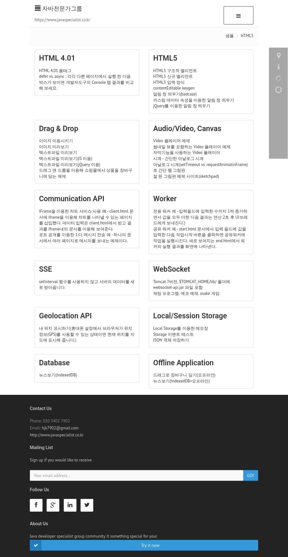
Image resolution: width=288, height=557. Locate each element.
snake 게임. (210, 293)
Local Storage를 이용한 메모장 (180, 328)
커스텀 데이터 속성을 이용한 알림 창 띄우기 (193, 100)
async (59, 76)
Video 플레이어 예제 (171, 140)
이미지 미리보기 (54, 146)
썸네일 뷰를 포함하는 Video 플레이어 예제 (192, 146)
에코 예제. (190, 293)
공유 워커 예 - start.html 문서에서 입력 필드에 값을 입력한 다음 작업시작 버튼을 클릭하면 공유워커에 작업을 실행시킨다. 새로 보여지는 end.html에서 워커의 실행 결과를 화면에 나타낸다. (199, 237)
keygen (188, 88)
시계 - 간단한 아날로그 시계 (178, 158)
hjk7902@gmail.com (60, 428)
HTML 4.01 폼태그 (55, 70)
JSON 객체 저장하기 (171, 340)
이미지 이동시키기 (56, 140)
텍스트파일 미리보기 (58, 152)
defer (43, 76)
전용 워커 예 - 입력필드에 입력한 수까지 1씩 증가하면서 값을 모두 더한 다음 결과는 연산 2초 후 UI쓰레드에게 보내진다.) (200, 217)
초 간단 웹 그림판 (169, 170)
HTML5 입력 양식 (169, 82)
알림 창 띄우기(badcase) (175, 94)
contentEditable (167, 88)
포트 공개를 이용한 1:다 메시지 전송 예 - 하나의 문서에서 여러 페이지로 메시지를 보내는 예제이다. (85, 237)
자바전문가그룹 (58, 8)
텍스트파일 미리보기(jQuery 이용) (69, 164)
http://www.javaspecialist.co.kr (56, 435)
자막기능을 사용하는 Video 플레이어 (186, 152)
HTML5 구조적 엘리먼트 (175, 70)
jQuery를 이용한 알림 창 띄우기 (181, 106)
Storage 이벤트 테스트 (173, 334)
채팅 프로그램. (166, 293)
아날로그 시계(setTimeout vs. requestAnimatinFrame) (200, 164)
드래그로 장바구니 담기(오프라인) (184, 375)
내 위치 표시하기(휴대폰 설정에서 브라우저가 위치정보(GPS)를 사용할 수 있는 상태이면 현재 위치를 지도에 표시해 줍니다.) (86, 334)
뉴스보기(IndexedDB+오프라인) (181, 381)
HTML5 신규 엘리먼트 (173, 76)
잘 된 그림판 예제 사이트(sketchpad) (186, 176)
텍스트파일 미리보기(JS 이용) (65, 158)
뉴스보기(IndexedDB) (58, 375)
